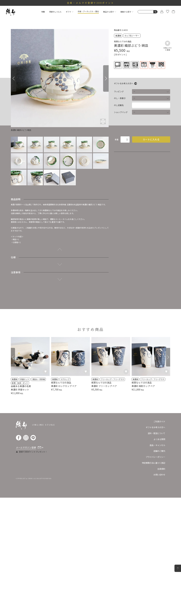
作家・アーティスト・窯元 (88, 11)
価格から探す (126, 11)
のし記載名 (119, 105)
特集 (43, 11)
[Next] (106, 78)
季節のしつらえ (55, 11)
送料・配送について (156, 537)
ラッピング (119, 91)
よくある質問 (159, 543)
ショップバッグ (121, 112)
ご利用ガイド (159, 525)
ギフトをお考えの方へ (123, 83)
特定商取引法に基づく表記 (153, 567)
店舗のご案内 (159, 555)
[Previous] (13, 78)
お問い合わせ (159, 579)
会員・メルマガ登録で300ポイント (90, 2)
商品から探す (109, 11)
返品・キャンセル (157, 549)
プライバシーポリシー (155, 561)
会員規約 (161, 573)
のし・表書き (120, 98)
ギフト (69, 11)
